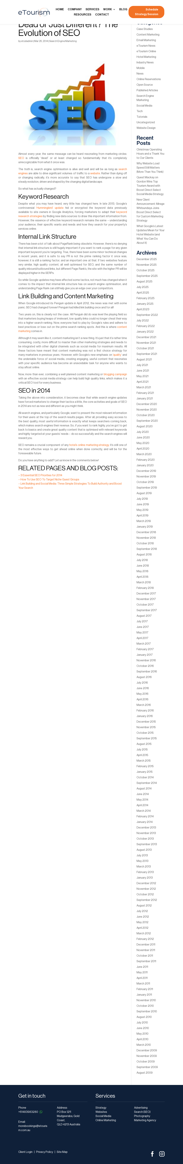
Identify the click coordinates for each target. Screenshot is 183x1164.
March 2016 (144, 705)
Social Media (144, 105)
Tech (140, 111)
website (95, 173)
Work (107, 9)
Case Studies (145, 29)
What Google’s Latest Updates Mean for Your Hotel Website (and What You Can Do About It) (150, 234)
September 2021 (147, 354)
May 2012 (142, 922)
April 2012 (142, 927)
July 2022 (143, 320)
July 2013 (142, 855)
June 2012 (143, 916)
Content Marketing (148, 34)
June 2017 (143, 627)
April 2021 (142, 381)
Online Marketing (106, 1120)
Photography (142, 1116)
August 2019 (144, 493)
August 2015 (144, 744)
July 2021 (142, 365)
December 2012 (146, 883)
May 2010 (142, 1033)
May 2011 (142, 972)
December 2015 (146, 721)
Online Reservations (149, 79)
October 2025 (146, 270)
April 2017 (142, 638)
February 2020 (146, 459)
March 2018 (144, 582)
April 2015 (142, 755)
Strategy (101, 1107)
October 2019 (145, 482)
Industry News (145, 62)
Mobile (141, 68)
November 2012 (146, 888)
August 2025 (144, 281)
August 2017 (144, 615)
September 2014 (147, 783)
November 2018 (146, 537)
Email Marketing (146, 40)
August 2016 (144, 677)
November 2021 (146, 342)
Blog (123, 9)
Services (92, 9)
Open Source (145, 84)
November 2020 (147, 409)
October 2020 (146, 415)
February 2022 (146, 326)
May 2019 (142, 510)
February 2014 (145, 816)
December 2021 (146, 337)
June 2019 (143, 504)
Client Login (25, 1152)
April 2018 (142, 576)
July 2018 (142, 560)
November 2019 (146, 476)
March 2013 (144, 866)
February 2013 (145, 872)
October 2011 (145, 955)
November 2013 (146, 833)
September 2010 (147, 1011)
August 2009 (145, 1072)
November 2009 (147, 1056)
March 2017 (144, 643)
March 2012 (144, 933)
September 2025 (147, 276)
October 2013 (145, 838)
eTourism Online (146, 51)
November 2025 (147, 264)
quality (117, 354)
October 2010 (145, 1006)
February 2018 (145, 588)
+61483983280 (30, 1112)
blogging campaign (115, 374)
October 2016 (145, 666)
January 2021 (145, 398)
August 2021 (144, 359)
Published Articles (147, 90)
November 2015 (146, 727)
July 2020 (143, 432)
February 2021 (145, 393)
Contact (102, 14)
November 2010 (146, 1000)
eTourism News (146, 45)
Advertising (141, 1107)
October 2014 (145, 777)
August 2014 (144, 788)
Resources (82, 14)
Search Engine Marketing (63, 41)
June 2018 (143, 565)
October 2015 (145, 732)
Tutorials (142, 116)
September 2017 (147, 610)
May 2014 (142, 799)
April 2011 (142, 978)
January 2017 (145, 654)
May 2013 (142, 861)
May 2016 (142, 693)
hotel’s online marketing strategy (89, 445)
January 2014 (145, 822)
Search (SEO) (142, 1112)
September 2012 (147, 900)
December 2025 (147, 259)
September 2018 (147, 549)
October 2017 (145, 604)
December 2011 (146, 944)
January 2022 (145, 331)
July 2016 (142, 682)
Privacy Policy (44, 1152)
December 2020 (147, 404)
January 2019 (145, 526)
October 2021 (145, 348)
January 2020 (145, 465)
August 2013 (144, 849)
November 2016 (146, 660)
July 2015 (142, 749)
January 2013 (145, 877)
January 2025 (145, 303)
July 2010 (142, 1022)
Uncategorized (146, 122)
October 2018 (145, 543)
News (140, 73)
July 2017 (142, 621)
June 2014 (143, 794)
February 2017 (145, 649)
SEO (21, 158)
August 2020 (145, 426)
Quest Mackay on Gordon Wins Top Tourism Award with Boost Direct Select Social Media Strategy (150, 186)
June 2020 (143, 437)
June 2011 (142, 967)
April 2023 (143, 309)
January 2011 (144, 994)
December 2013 (146, 827)
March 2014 (144, 810)
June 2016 (143, 688)
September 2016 (147, 671)
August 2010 (144, 1017)
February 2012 (145, 939)
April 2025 (143, 292)
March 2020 (144, 454)
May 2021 (142, 376)
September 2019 (147, 487)
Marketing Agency (145, 1120)
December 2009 (147, 1050)
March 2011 (143, 983)
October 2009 (146, 1061)
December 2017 (146, 593)
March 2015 (144, 760)
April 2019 (142, 515)
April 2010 (142, 1039)
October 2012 (145, 894)
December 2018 (146, 532)
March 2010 (144, 1045)
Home (60, 9)
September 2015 (147, 738)
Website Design (146, 128)
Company (75, 9)
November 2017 (146, 599)
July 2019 (142, 498)
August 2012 (144, 905)
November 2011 (146, 950)
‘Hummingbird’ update (50, 208)
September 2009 (147, 1067)
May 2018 (142, 571)
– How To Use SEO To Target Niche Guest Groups (48, 479)
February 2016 (145, 710)
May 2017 (142, 632)
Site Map (62, 1152)
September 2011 (146, 961)
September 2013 (147, 844)
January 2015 (145, 771)
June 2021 (143, 370)
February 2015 (145, 766)
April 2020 (143, 448)
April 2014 (142, 805)
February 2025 (146, 298)
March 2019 (144, 521)
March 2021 (144, 387)
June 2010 (143, 1028)
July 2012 (142, 911)
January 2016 (145, 716)
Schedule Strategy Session (146, 12)
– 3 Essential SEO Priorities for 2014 (40, 475)
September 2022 (147, 315)
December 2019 (146, 471)
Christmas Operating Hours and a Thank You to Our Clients (150, 153)
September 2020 (147, 420)
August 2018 (144, 554)
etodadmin (27, 41)
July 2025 (143, 287)
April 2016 (142, 699)
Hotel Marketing (146, 57)
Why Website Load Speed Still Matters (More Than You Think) (150, 167)
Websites (101, 1112)
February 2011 (145, 989)
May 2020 (143, 443)
